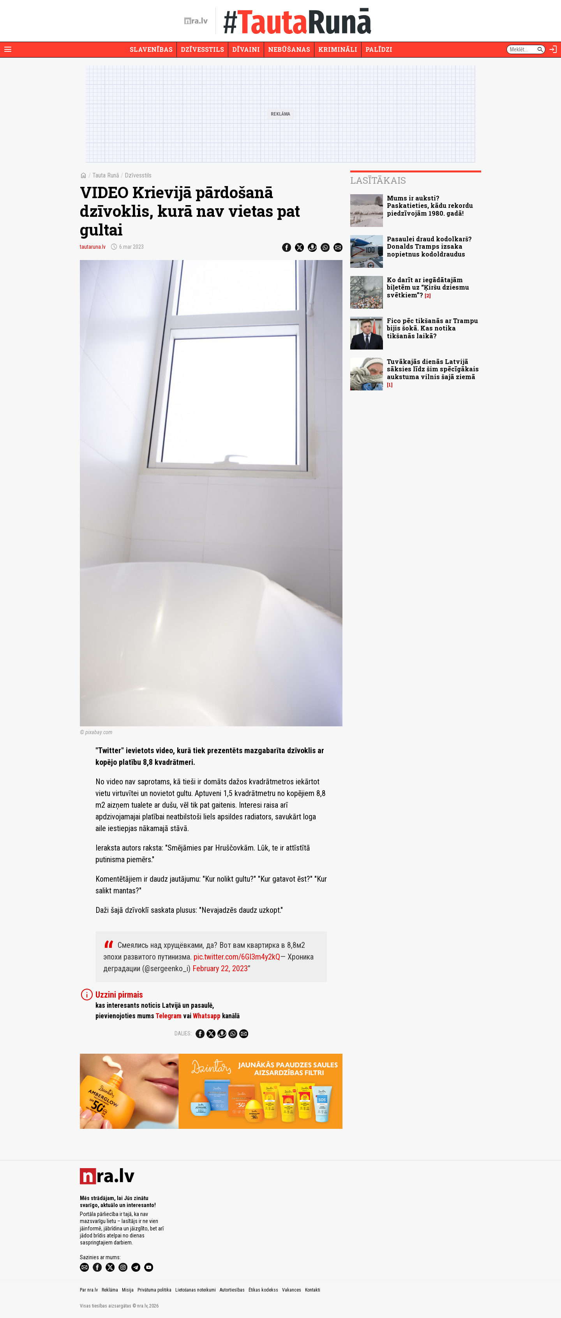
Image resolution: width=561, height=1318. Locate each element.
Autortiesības (232, 1290)
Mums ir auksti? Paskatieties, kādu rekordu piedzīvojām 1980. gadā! (430, 205)
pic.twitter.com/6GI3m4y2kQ (237, 956)
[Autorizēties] (553, 49)
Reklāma (110, 1290)
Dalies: (183, 1033)
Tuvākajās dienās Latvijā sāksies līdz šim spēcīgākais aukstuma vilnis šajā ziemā (433, 368)
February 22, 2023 (220, 968)
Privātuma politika (154, 1290)
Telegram (168, 1016)
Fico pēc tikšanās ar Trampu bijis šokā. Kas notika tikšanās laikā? (432, 327)
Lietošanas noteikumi (195, 1290)
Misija (128, 1290)
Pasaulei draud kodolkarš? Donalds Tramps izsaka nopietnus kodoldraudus (429, 246)
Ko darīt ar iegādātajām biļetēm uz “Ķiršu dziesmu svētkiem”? (428, 287)
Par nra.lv (89, 1290)
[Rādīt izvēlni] (8, 49)
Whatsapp (207, 1016)
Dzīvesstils (202, 49)
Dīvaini (246, 49)
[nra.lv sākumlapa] (196, 21)
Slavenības (151, 49)
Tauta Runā (105, 175)
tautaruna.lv (93, 247)
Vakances (291, 1290)
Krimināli (337, 49)
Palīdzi (378, 49)
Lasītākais (378, 180)
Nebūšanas (289, 49)
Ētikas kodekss (263, 1290)
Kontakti (312, 1290)
